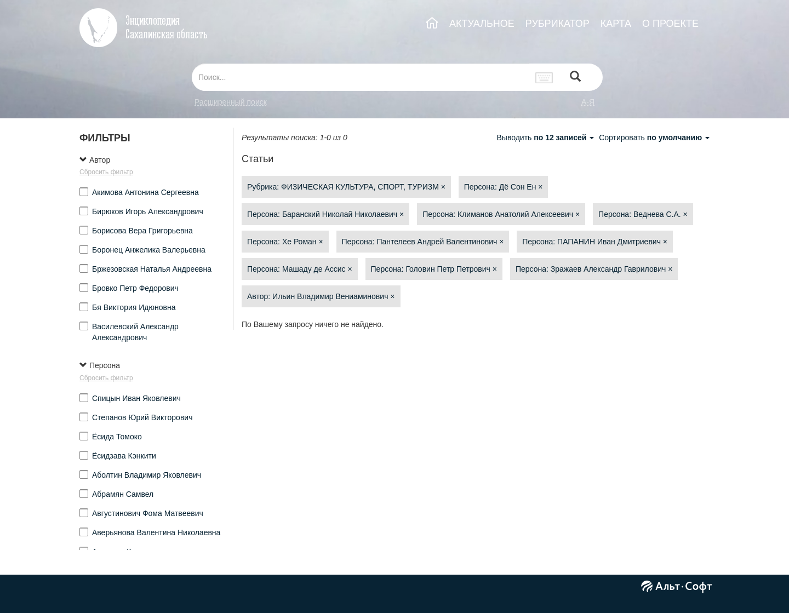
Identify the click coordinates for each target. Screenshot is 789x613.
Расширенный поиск (231, 102)
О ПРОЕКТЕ (670, 23)
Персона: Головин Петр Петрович (434, 269)
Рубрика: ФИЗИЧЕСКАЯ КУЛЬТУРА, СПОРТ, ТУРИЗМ (346, 186)
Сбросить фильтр (106, 172)
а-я (587, 102)
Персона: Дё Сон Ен (503, 186)
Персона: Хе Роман (285, 241)
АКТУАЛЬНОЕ (481, 23)
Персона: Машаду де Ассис (299, 269)
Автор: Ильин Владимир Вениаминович (321, 296)
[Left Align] (575, 77)
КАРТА (616, 23)
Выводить (546, 137)
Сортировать (654, 137)
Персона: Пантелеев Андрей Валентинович (423, 241)
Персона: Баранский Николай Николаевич (325, 214)
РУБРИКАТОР (557, 23)
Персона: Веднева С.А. (643, 214)
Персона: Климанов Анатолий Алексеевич (501, 214)
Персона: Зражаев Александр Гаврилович (594, 269)
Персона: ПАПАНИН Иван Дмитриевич (594, 241)
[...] (360, 77)
